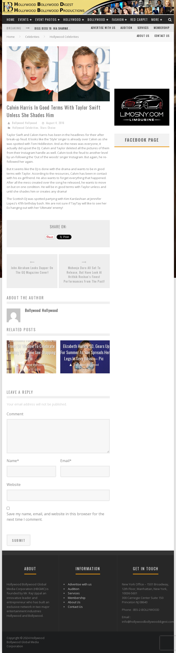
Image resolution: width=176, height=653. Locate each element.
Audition (126, 28)
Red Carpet (139, 19)
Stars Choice (47, 127)
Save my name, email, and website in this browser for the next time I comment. (55, 516)
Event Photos (46, 19)
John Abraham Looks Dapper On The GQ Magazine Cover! (32, 270)
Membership (161, 28)
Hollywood (72, 19)
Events (23, 19)
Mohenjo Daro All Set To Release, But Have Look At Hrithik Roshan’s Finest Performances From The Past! (84, 275)
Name (13, 460)
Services (143, 28)
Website (14, 484)
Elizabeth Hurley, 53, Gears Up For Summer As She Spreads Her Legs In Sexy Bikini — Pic (85, 352)
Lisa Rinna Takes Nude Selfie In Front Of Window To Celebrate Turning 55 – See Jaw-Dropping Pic (31, 349)
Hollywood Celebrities (25, 127)
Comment (15, 413)
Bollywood (96, 19)
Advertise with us (103, 28)
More (155, 19)
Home (11, 19)
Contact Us (161, 36)
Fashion (118, 19)
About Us (143, 36)
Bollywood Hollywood (24, 123)
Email (66, 460)
